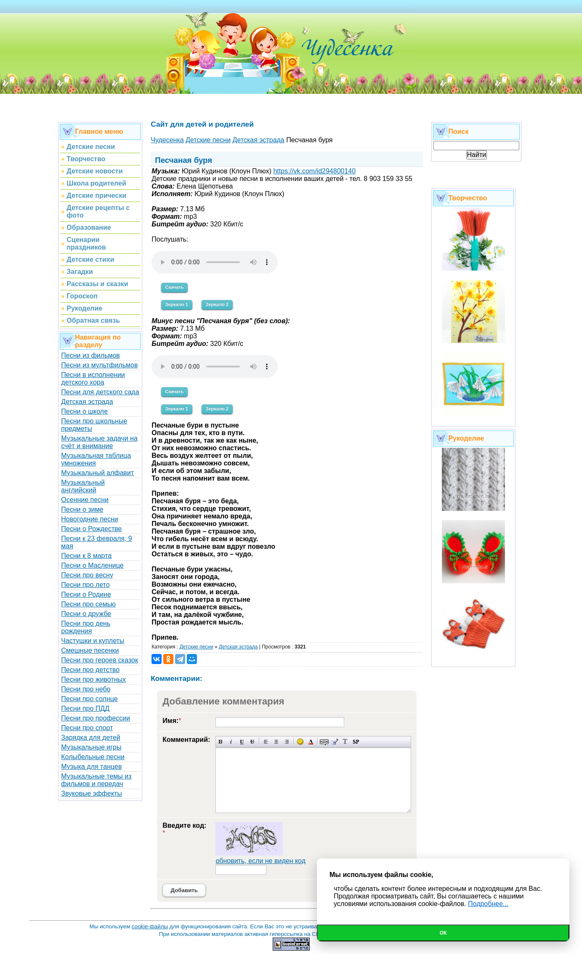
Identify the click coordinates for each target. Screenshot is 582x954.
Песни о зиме (82, 509)
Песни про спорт (87, 727)
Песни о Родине (86, 594)
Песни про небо (85, 689)
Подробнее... (488, 903)
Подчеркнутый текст (242, 741)
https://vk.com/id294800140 (314, 171)
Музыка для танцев (91, 766)
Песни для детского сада (100, 392)
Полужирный (221, 741)
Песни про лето (85, 584)
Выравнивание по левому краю (266, 741)
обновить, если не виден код (260, 860)
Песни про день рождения (85, 627)
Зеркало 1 (176, 304)
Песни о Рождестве (91, 528)
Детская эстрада (87, 401)
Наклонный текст (231, 741)
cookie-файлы (150, 926)
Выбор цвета (311, 741)
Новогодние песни (89, 519)
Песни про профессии (95, 718)
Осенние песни (85, 499)
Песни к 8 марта (86, 555)
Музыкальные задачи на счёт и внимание (99, 442)
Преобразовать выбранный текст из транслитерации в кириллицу (345, 741)
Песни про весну (87, 575)
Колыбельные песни (93, 756)
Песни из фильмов (90, 355)
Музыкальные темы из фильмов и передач (96, 780)
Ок (443, 933)
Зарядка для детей (90, 737)
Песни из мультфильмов (99, 365)
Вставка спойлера (356, 741)
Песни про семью (88, 604)
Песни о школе (84, 411)
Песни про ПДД (85, 708)
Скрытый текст (324, 741)
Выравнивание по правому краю (287, 741)
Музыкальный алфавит (97, 472)
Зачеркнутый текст (252, 741)
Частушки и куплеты (92, 640)
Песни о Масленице (92, 565)
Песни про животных (93, 679)
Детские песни (196, 647)
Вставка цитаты (335, 741)
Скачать (174, 287)
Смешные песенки (90, 650)
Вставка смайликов (300, 741)
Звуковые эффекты (91, 793)
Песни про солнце (89, 698)
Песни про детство (90, 669)
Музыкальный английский (83, 486)
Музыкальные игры (91, 747)
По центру (276, 741)
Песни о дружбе (86, 613)
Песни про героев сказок (99, 660)
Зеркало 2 (217, 304)
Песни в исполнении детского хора (93, 378)
